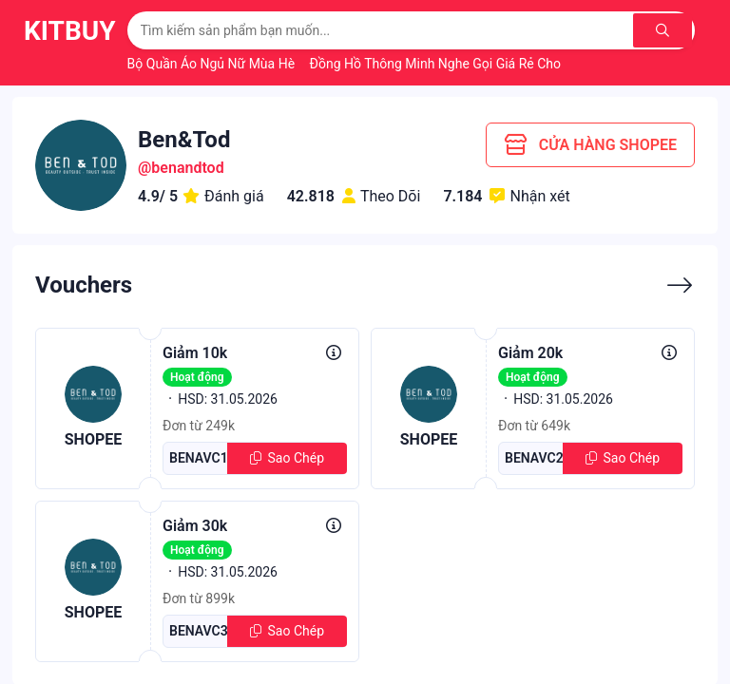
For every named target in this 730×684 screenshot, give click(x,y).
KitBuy (70, 31)
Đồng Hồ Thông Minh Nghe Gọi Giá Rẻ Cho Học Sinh (465, 63)
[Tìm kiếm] (663, 30)
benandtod (187, 168)
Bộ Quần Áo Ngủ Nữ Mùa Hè (212, 63)
